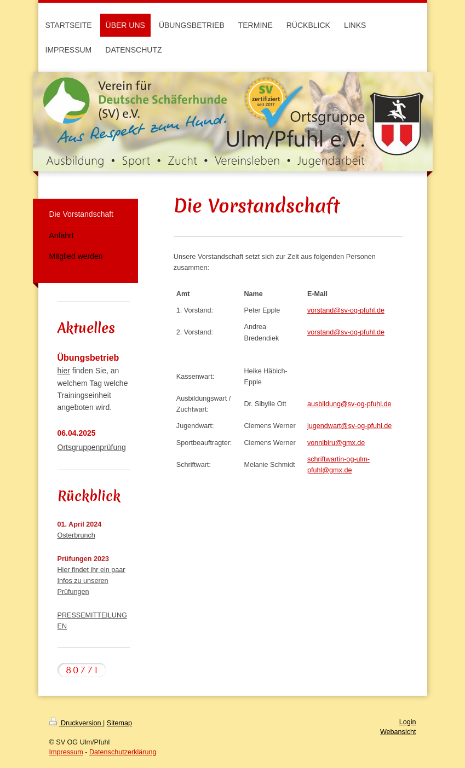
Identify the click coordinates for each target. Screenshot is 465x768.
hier (64, 370)
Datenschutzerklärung (123, 752)
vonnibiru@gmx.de (336, 443)
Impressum (66, 752)
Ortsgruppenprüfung (92, 447)
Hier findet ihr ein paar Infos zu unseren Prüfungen (91, 581)
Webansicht (398, 732)
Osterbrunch (76, 535)
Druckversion (76, 723)
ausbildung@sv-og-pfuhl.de (349, 404)
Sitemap (119, 723)
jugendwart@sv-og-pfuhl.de (349, 426)
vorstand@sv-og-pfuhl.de (345, 310)
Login (407, 722)
